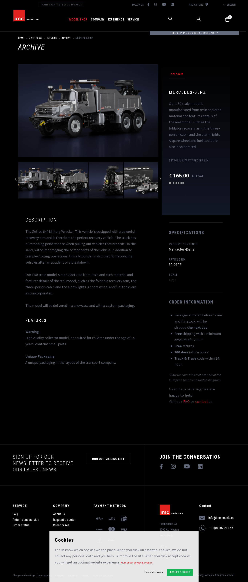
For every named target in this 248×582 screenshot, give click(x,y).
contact (201, 401)
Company (98, 19)
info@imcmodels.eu (216, 518)
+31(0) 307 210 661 (217, 528)
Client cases (61, 525)
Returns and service (26, 520)
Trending (52, 38)
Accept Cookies (180, 572)
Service (134, 19)
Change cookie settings (24, 575)
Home (21, 38)
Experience (116, 19)
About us (59, 514)
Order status (21, 525)
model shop (79, 19)
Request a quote (64, 520)
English (231, 4)
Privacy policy (45, 575)
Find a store (199, 4)
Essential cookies (154, 572)
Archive (66, 38)
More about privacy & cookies (136, 562)
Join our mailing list (108, 459)
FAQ (186, 401)
